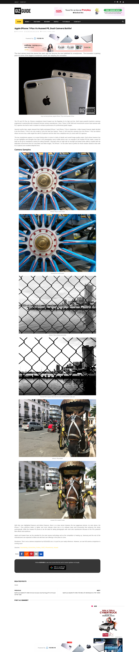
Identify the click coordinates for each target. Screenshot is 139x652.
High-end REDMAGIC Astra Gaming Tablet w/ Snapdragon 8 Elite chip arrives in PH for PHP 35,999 (113, 215)
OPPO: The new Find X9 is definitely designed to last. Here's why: (106, 99)
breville (102, 640)
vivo (114, 600)
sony (113, 611)
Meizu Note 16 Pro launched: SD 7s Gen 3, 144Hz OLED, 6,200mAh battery (113, 197)
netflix (92, 622)
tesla (91, 640)
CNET (43, 527)
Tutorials (65, 21)
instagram (93, 632)
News (26, 21)
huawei (44, 32)
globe (92, 608)
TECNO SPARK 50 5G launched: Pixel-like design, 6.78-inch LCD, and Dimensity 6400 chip (112, 224)
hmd (102, 636)
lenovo (92, 611)
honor (103, 604)
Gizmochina (31, 527)
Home (18, 21)
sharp (113, 618)
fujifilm (102, 618)
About (16, 2)
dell (111, 629)
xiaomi (103, 600)
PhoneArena (49, 527)
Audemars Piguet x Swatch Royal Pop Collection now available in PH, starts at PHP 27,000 (112, 161)
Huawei (56, 527)
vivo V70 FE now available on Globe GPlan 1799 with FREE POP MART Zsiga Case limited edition (113, 171)
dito (101, 615)
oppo (91, 600)
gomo (114, 632)
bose (111, 640)
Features (36, 21)
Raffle (55, 21)
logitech (92, 629)
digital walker (94, 625)
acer (91, 615)
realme (92, 604)
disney (92, 636)
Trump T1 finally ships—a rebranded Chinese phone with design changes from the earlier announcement (113, 234)
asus (113, 604)
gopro (112, 636)
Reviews (46, 21)
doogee (107, 625)
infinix (103, 608)
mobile (49, 32)
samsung (105, 597)
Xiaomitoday (24, 527)
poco (91, 618)
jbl (102, 629)
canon (102, 622)
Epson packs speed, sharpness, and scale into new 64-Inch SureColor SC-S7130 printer (113, 179)
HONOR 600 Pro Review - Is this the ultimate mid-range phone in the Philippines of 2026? (112, 205)
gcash (110, 615)
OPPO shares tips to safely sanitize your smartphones (111, 242)
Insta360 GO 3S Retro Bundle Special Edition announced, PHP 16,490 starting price (112, 188)
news (53, 32)
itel (112, 622)
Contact (23, 2)
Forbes (38, 527)
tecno (103, 611)
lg (112, 608)
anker (104, 632)
